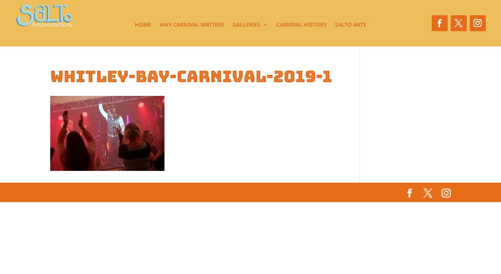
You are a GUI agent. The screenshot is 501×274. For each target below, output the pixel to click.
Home (143, 25)
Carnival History (301, 25)
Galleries (246, 25)
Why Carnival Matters (192, 25)
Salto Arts (350, 25)
